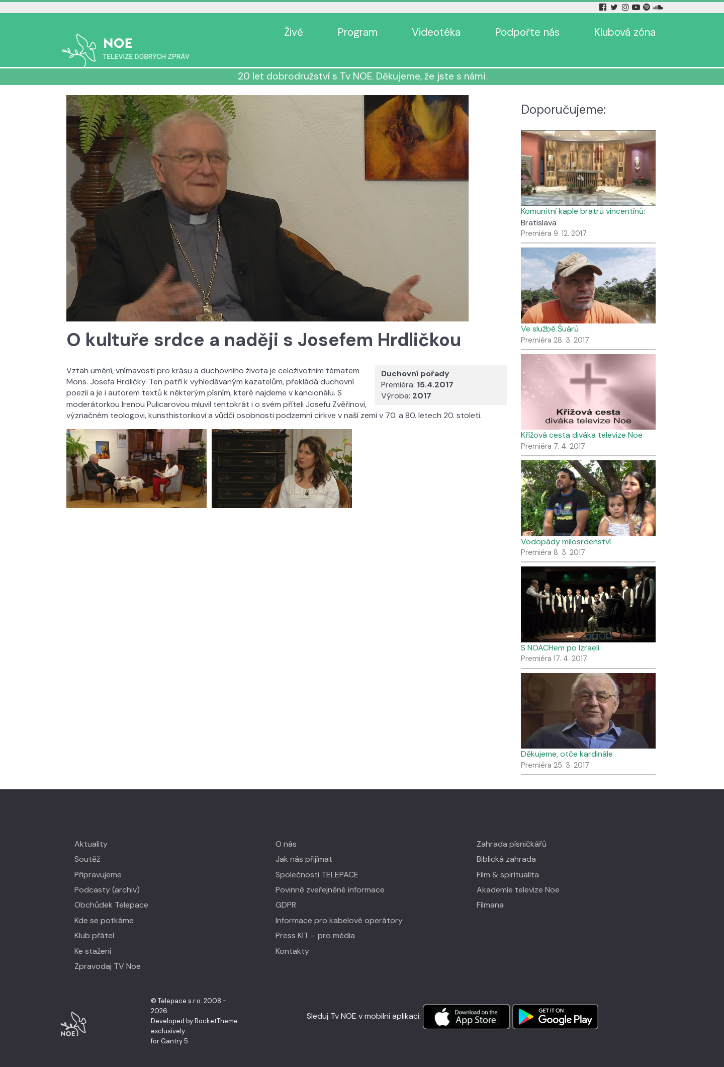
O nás (286, 829)
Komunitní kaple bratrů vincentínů (582, 196)
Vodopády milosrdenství (566, 527)
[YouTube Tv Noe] (637, 7)
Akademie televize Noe (518, 875)
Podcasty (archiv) (107, 875)
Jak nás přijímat (304, 844)
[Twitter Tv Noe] (614, 7)
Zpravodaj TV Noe (107, 951)
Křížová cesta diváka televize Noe (582, 420)
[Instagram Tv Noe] (627, 7)
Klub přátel (94, 921)
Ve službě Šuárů (550, 314)
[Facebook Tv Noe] (604, 7)
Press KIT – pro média (315, 921)
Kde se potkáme (104, 905)
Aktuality (91, 829)
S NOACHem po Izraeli (560, 633)
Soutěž (87, 844)
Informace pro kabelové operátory (339, 905)
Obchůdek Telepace (111, 890)
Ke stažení (92, 936)
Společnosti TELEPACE (317, 860)
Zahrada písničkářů (512, 829)
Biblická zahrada (506, 844)
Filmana (490, 890)
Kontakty (292, 936)
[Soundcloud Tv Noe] (658, 7)
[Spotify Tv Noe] (648, 7)
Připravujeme (98, 860)
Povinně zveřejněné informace (330, 875)
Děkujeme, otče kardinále (567, 739)
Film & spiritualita (508, 860)
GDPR (286, 890)
